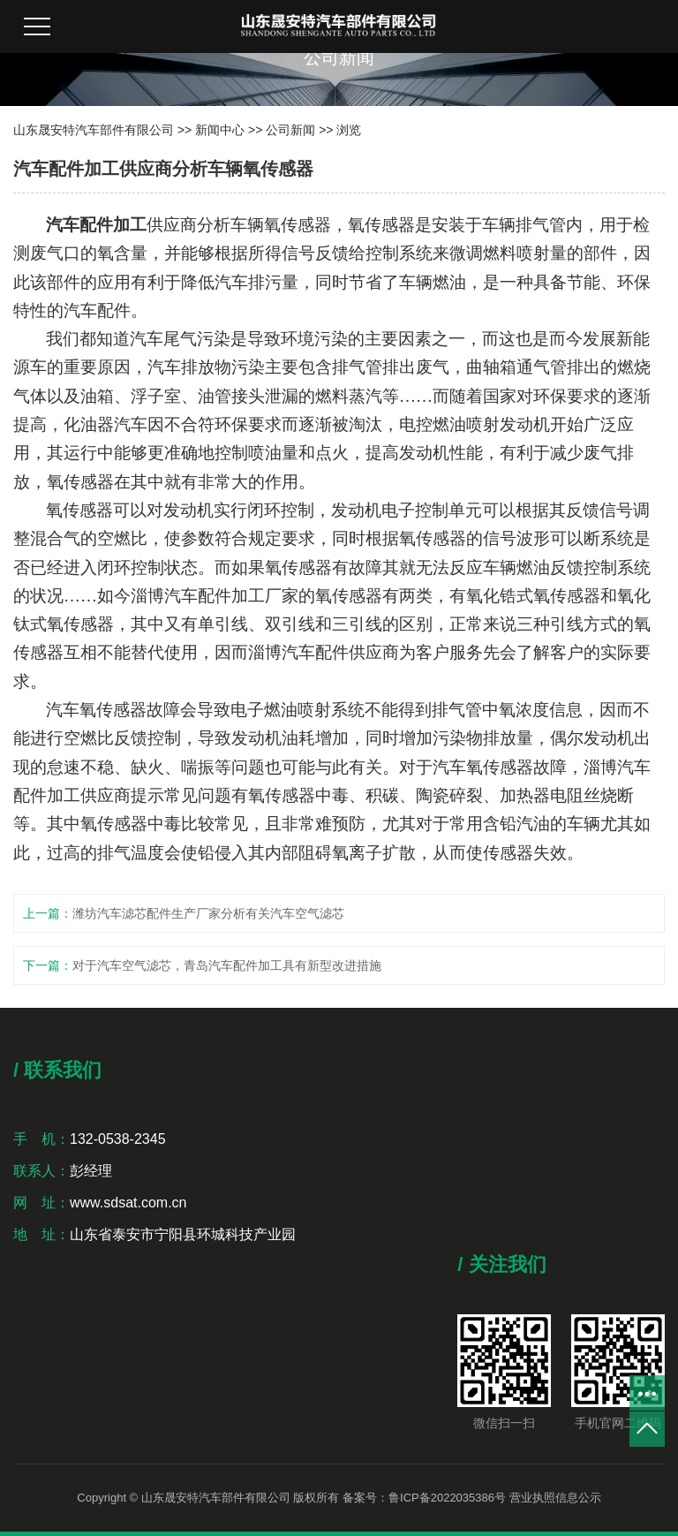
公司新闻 (290, 130)
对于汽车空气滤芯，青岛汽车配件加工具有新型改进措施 (226, 965)
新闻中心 (220, 130)
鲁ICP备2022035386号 (447, 1497)
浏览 (348, 130)
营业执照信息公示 (555, 1497)
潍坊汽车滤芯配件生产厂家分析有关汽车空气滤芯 (208, 913)
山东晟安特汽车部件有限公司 (93, 130)
